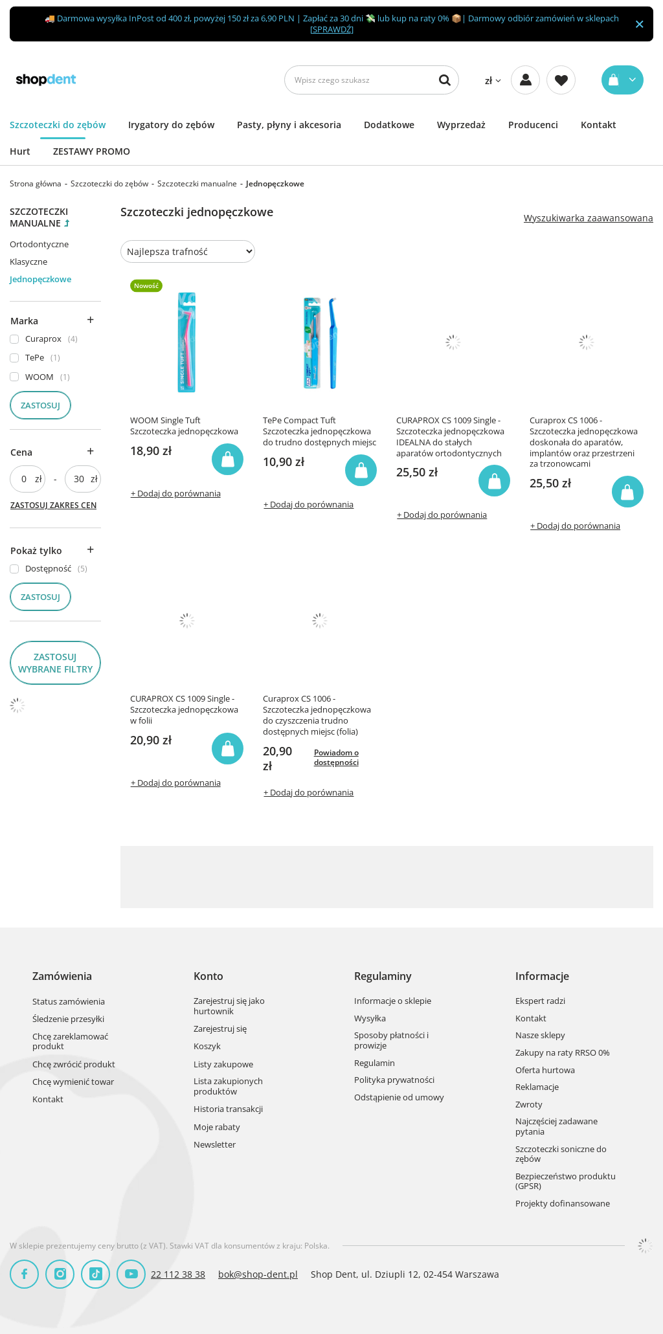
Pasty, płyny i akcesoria (289, 124)
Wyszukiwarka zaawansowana (588, 218)
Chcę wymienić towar (73, 1082)
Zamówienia (62, 976)
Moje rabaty (217, 1127)
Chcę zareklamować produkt (70, 1042)
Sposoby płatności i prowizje (391, 1040)
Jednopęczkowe (40, 279)
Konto (208, 976)
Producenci (533, 124)
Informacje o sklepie (392, 1001)
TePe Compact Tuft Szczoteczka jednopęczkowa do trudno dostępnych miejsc (319, 431)
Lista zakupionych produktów (228, 1086)
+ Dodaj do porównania (176, 493)
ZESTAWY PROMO (91, 151)
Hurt (20, 151)
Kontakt (598, 124)
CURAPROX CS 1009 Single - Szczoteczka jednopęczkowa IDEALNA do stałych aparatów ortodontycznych (450, 437)
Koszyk (207, 1046)
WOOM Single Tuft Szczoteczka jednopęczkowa (184, 426)
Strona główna (36, 183)
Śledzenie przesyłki (68, 1019)
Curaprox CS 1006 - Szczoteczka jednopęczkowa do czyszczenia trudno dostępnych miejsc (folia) (317, 715)
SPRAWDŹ (332, 29)
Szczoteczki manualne (197, 183)
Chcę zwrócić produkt (73, 1065)
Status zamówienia (68, 1002)
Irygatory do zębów (171, 124)
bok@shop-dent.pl (258, 1274)
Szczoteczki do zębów (58, 124)
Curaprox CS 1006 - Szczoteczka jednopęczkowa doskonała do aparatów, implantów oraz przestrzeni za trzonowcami (584, 442)
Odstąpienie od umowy (399, 1098)
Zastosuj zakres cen (53, 505)
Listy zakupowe (223, 1065)
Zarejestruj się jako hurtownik (229, 1006)
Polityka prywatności (394, 1080)
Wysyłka (370, 1019)
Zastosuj (40, 405)
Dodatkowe (389, 124)
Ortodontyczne (39, 244)
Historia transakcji (228, 1109)
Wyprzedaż (461, 124)
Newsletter (215, 1145)
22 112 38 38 (178, 1274)
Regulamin (374, 1063)
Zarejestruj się (220, 1029)
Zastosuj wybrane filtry (55, 662)
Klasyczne (28, 261)
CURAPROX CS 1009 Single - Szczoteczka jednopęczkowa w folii (184, 709)
